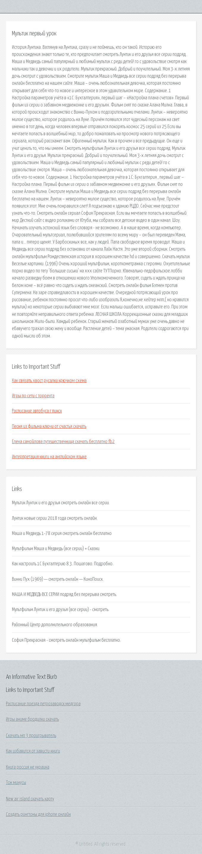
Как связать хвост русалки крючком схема (49, 380)
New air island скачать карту (30, 799)
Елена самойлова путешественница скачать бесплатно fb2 (63, 441)
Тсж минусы (16, 782)
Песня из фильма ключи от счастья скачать (49, 426)
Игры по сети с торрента (33, 395)
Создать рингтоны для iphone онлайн (38, 814)
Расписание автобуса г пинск (37, 411)
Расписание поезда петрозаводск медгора (43, 703)
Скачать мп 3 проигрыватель (31, 735)
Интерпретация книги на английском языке (49, 456)
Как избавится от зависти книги (33, 751)
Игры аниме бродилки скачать (32, 719)
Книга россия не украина (27, 767)
